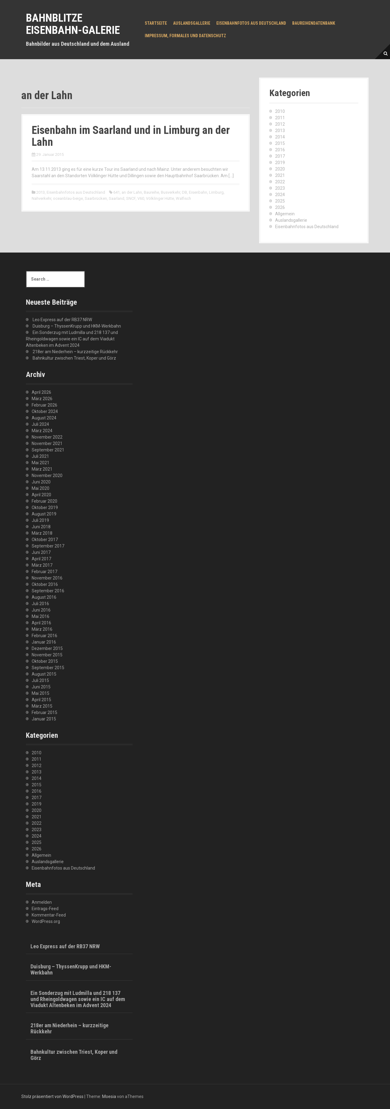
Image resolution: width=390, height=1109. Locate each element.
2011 (280, 117)
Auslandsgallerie (191, 23)
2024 (280, 194)
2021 (280, 175)
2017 (280, 156)
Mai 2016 (40, 616)
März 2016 (42, 629)
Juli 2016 (40, 603)
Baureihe (151, 192)
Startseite (156, 23)
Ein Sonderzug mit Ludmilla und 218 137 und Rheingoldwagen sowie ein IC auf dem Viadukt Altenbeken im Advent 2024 (72, 339)
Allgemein (285, 213)
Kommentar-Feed (49, 915)
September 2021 (48, 449)
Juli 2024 (40, 424)
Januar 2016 (44, 642)
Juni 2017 (41, 552)
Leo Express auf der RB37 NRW (62, 319)
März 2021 (42, 469)
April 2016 (41, 622)
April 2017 (41, 558)
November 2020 (47, 475)
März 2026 (42, 398)
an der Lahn (132, 192)
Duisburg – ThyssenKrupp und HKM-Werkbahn (77, 326)
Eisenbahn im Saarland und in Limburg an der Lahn (131, 136)
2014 (280, 137)
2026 (280, 207)
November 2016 (47, 578)
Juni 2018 (41, 526)
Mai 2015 (40, 693)
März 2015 (42, 706)
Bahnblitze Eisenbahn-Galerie (73, 24)
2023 (280, 188)
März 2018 (42, 533)
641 (116, 192)
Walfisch (183, 198)
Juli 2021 (40, 456)
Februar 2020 (44, 501)
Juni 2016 (41, 610)
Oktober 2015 (45, 661)
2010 (280, 111)
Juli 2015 (40, 680)
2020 (280, 169)
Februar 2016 (44, 635)
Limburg (216, 192)
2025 (280, 201)
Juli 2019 (40, 520)
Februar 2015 (44, 712)
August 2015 (44, 674)
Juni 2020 (41, 481)
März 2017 (42, 565)
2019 (280, 162)
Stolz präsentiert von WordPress (52, 1096)
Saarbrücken (96, 198)
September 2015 (48, 667)
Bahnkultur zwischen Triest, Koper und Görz (74, 358)
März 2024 (42, 430)
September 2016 (48, 590)
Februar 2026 (44, 405)
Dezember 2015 (47, 648)
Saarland (116, 198)
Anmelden (42, 902)
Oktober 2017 (45, 539)
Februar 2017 (44, 571)
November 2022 (47, 437)
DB (184, 192)
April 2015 (41, 699)
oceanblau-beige (68, 198)
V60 (140, 198)
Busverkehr (170, 192)
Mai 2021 (40, 462)
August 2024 (44, 417)
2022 (280, 181)
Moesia (109, 1096)
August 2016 (44, 597)
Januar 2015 (44, 718)
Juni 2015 (41, 686)
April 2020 (41, 494)
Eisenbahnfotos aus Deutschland (251, 23)
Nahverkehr (41, 198)
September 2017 (48, 546)
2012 (280, 124)
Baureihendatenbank (313, 23)
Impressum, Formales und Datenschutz (185, 35)
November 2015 (47, 654)
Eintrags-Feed (45, 908)
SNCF (131, 198)
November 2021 (47, 443)
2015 (280, 143)
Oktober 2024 (45, 411)
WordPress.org (46, 921)
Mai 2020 (40, 488)
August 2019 (44, 513)
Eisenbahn (198, 192)
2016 (280, 149)
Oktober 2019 (45, 507)
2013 (40, 192)
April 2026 (41, 392)
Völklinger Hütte (160, 198)
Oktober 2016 (45, 584)
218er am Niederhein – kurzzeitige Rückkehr (75, 351)
